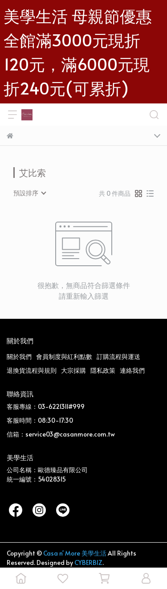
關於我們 (19, 356)
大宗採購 (73, 370)
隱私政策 (102, 370)
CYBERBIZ (88, 562)
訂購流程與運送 (118, 356)
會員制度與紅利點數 (64, 356)
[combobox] (29, 193)
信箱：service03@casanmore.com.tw (61, 434)
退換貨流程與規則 (32, 370)
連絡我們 (132, 370)
